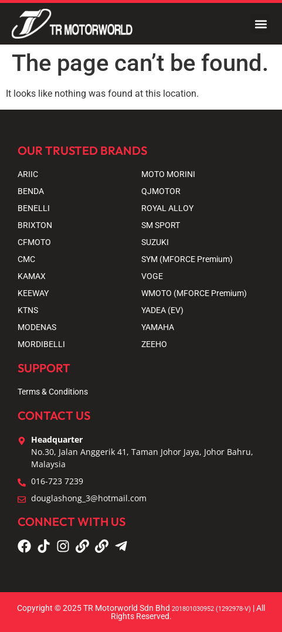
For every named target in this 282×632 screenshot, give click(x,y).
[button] (260, 23)
